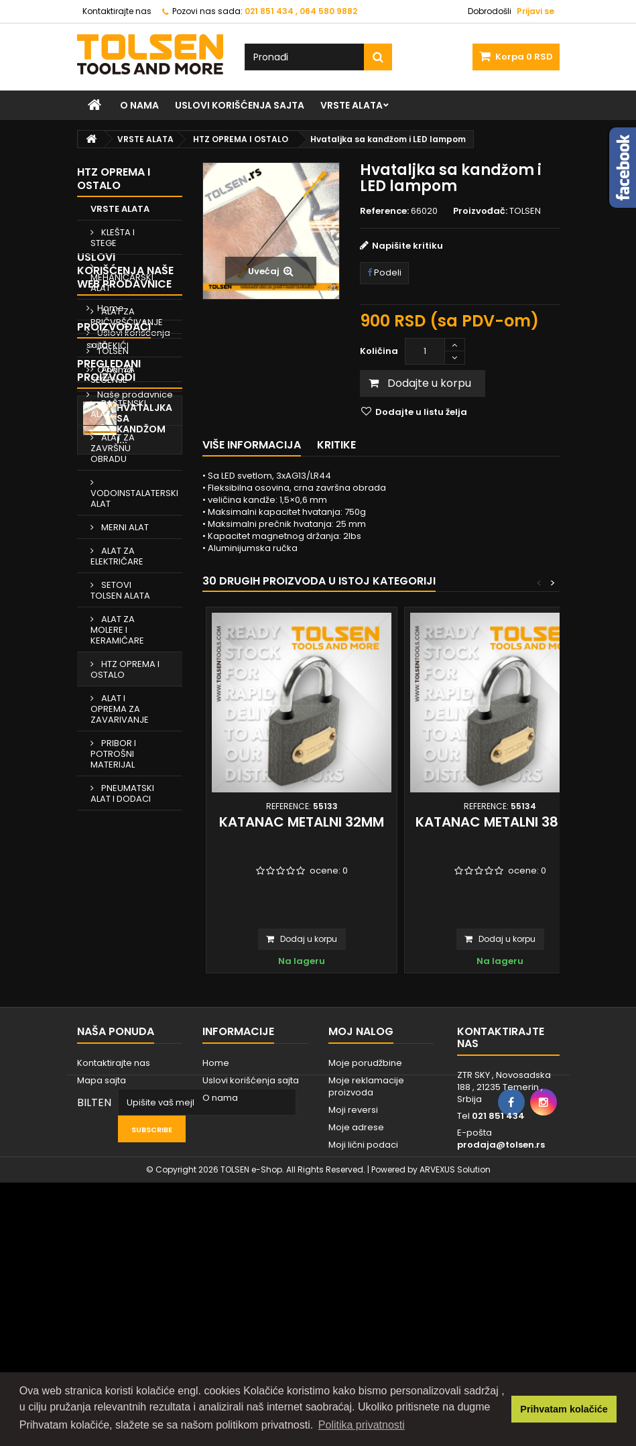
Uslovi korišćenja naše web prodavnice (125, 847)
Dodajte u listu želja (420, 412)
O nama (139, 105)
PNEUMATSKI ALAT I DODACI (122, 793)
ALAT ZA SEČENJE (112, 374)
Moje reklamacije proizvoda (366, 1262)
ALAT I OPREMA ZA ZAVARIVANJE (119, 709)
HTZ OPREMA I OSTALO (125, 669)
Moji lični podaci (363, 1320)
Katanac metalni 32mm (301, 821)
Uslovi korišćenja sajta (239, 105)
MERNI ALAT (124, 527)
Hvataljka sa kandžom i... (144, 1125)
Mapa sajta (101, 1256)
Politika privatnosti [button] (361, 1425)
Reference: (384, 211)
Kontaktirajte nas (116, 11)
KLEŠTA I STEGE (112, 237)
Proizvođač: (480, 211)
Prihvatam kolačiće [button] (563, 1409)
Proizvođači (114, 1006)
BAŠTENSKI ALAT (118, 408)
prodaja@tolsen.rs (501, 1320)
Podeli (384, 272)
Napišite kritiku (407, 245)
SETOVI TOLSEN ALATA (120, 590)
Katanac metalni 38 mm (500, 821)
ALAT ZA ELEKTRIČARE (116, 556)
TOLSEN (112, 1030)
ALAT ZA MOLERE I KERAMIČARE (117, 630)
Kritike (336, 445)
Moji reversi (353, 1285)
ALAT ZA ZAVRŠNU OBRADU (112, 448)
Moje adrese (356, 1303)
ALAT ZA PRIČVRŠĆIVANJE (126, 316)
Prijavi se (535, 11)
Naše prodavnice (134, 971)
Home (109, 884)
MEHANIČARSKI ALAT (121, 282)
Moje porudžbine (365, 1238)
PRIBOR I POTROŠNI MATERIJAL (113, 754)
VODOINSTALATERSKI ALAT (134, 498)
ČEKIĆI (114, 345)
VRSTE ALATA (351, 105)
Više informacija (251, 445)
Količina (379, 351)
